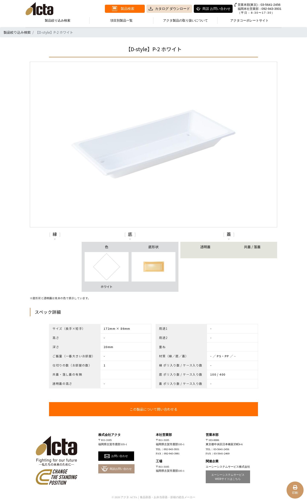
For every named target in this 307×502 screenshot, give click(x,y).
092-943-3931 (271, 8)
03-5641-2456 (270, 4)
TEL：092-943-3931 (167, 449)
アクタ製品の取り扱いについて (185, 20)
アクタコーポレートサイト (249, 20)
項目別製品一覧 (121, 20)
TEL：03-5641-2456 (217, 449)
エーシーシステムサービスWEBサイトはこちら (228, 477)
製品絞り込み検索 (57, 20)
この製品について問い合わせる (153, 409)
